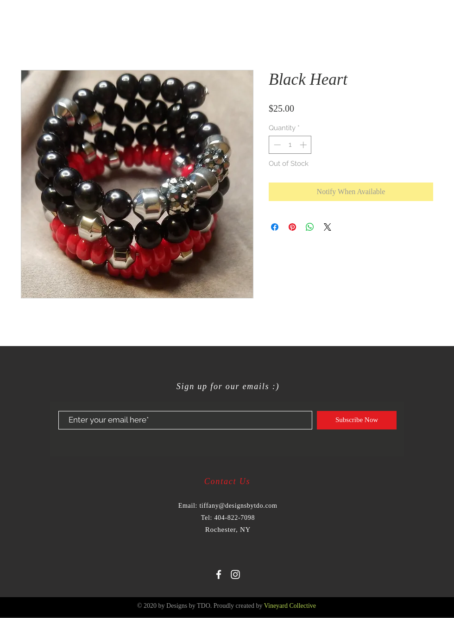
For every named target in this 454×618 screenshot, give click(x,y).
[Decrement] (276, 144)
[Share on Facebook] (274, 227)
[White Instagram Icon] (235, 574)
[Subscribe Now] (357, 420)
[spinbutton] (290, 144)
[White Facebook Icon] (219, 574)
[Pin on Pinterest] (292, 227)
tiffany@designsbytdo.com (238, 505)
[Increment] (304, 144)
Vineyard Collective (290, 605)
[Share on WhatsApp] (309, 227)
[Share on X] (327, 227)
